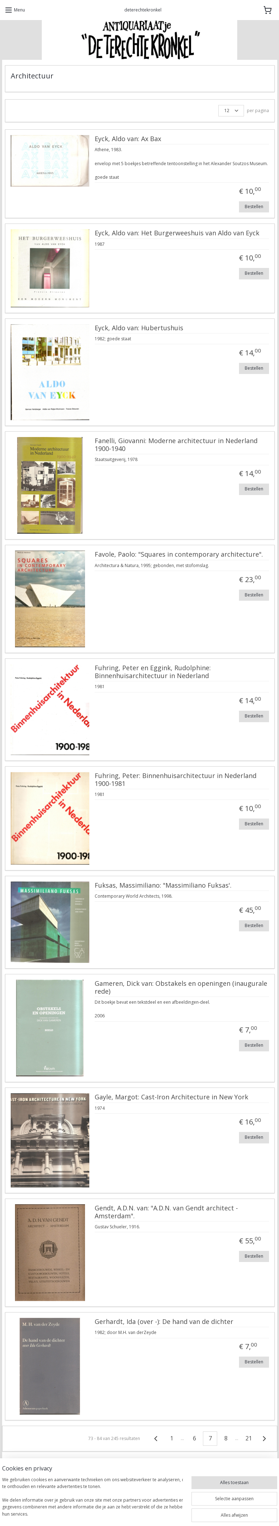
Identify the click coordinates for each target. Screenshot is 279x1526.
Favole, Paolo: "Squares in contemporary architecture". (178, 555)
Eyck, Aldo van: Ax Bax (127, 139)
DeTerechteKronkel (30, 1490)
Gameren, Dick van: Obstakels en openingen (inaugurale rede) (180, 988)
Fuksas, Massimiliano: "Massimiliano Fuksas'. (162, 885)
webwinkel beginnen (160, 1513)
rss (132, 1513)
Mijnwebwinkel (222, 1513)
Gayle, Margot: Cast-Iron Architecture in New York (171, 1098)
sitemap (117, 1513)
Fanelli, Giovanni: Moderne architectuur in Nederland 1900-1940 (175, 445)
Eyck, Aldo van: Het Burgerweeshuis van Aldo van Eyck (176, 233)
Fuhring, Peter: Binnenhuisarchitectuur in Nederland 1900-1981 (175, 780)
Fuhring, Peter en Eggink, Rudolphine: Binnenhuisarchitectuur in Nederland (152, 672)
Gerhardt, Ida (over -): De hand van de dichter (163, 1322)
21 (248, 1439)
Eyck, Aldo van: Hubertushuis (138, 328)
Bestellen (253, 206)
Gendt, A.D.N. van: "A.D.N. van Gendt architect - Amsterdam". (166, 1212)
